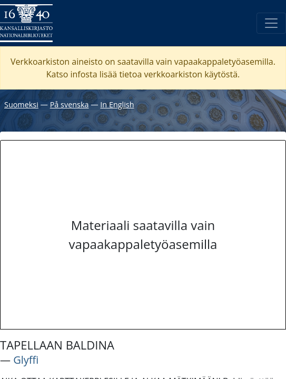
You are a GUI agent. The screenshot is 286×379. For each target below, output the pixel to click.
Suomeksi (21, 104)
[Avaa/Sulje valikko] (271, 23)
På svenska (69, 104)
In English (117, 104)
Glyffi (25, 360)
